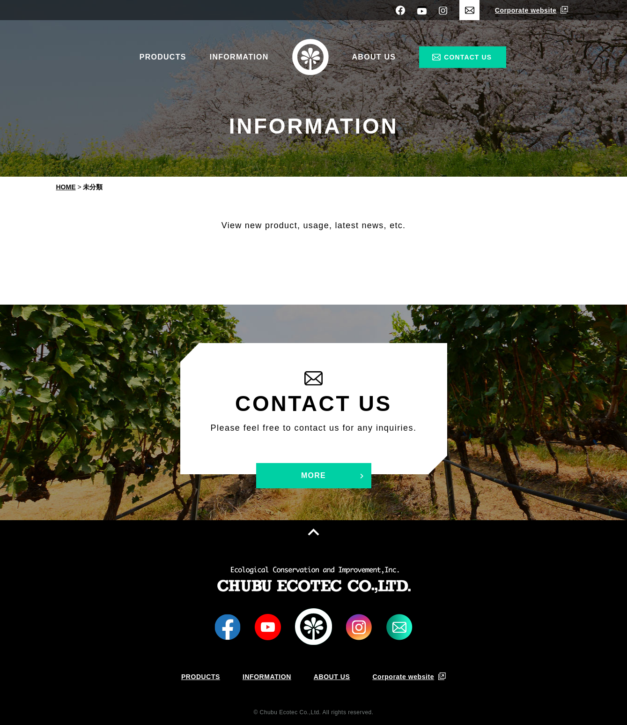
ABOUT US (374, 57)
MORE (313, 475)
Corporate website (526, 10)
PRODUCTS (163, 57)
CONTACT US (468, 57)
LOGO (313, 626)
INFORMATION (239, 57)
